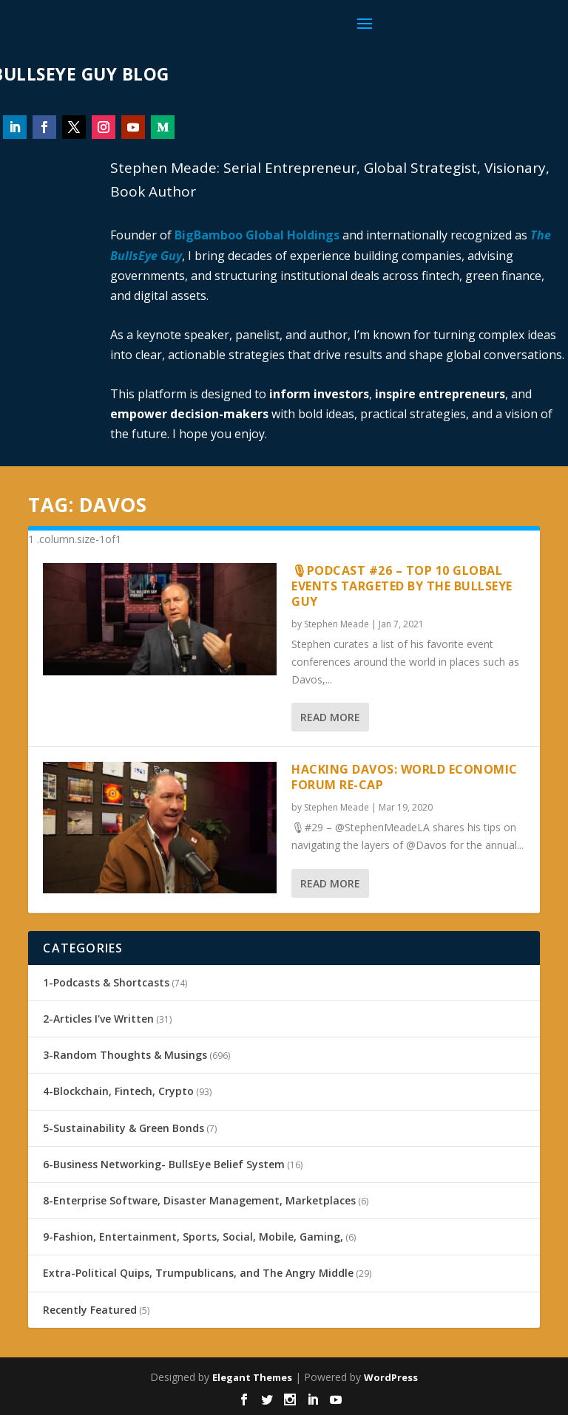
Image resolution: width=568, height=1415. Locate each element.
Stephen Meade (336, 624)
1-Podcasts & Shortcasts (106, 982)
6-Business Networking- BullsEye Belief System (164, 1164)
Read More (330, 717)
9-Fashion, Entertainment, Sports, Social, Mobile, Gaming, (193, 1237)
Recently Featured (90, 1310)
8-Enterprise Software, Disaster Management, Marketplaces (199, 1200)
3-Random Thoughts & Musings (125, 1055)
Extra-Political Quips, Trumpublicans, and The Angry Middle (198, 1273)
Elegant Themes (252, 1377)
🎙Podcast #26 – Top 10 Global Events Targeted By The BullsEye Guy (402, 586)
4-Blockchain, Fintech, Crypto (118, 1091)
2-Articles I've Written (98, 1019)
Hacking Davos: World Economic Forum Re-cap (404, 777)
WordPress (391, 1377)
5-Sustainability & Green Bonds (123, 1128)
